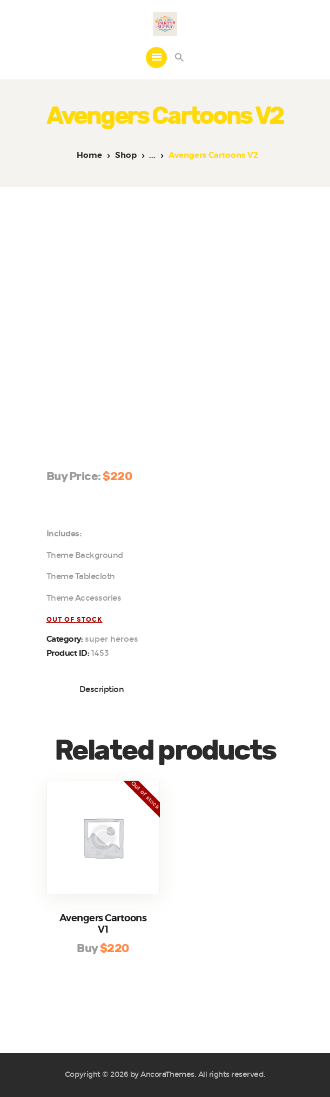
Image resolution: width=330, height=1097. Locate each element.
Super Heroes (111, 639)
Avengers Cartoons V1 (103, 924)
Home (89, 155)
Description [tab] (101, 689)
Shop (126, 155)
